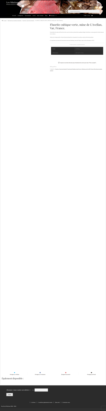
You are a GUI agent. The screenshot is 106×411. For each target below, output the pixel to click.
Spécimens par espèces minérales (14, 20)
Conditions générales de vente (45, 405)
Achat (34, 15)
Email (33, 392)
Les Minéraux (13, 2)
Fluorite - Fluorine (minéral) (28, 20)
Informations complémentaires (77, 44)
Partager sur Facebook (40, 377)
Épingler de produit (65, 377)
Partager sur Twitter (14, 377)
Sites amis (57, 405)
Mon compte (40, 15)
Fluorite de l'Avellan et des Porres (74, 69)
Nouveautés (28, 15)
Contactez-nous (66, 405)
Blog (46, 15)
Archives (33, 405)
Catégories (20, 15)
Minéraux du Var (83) (86, 69)
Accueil (14, 15)
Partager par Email (91, 377)
